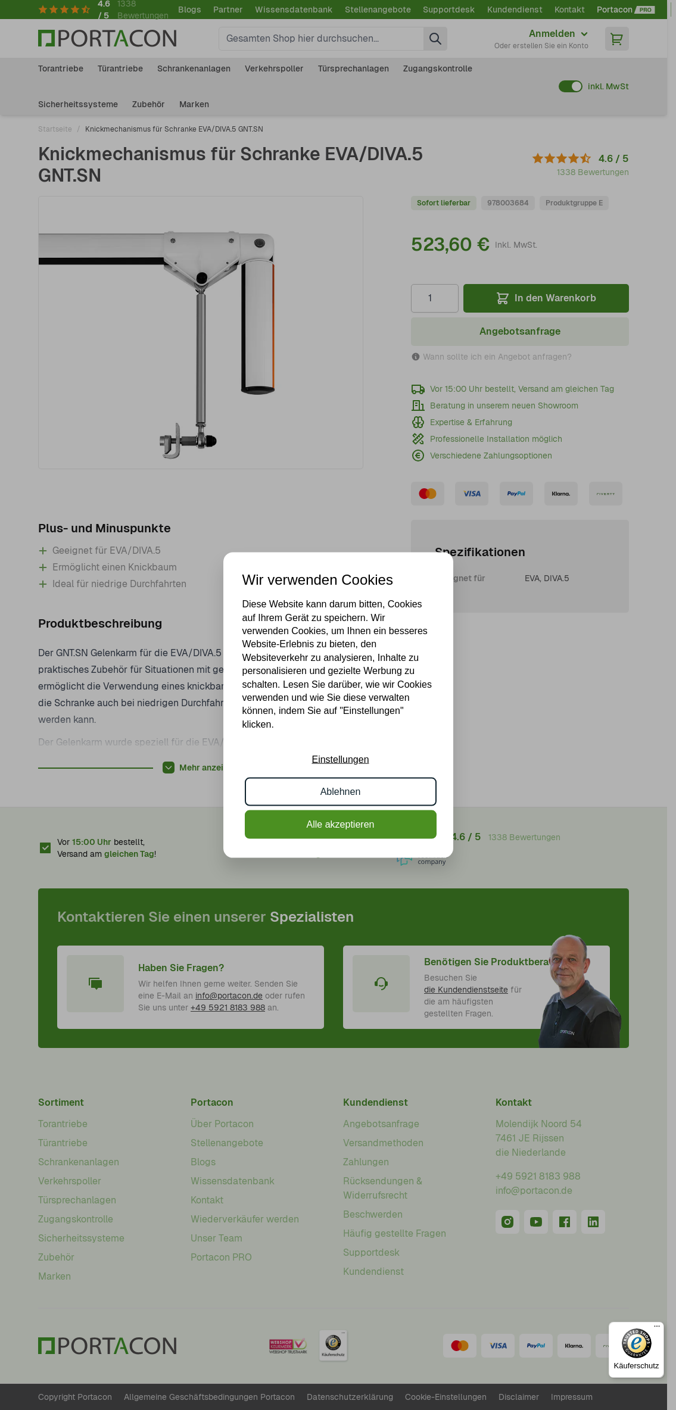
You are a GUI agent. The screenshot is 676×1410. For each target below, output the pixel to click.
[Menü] (657, 1329)
